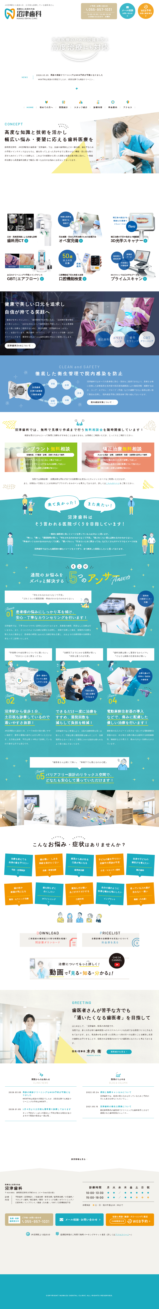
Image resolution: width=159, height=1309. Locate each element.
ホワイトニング (49, 899)
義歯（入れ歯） (141, 899)
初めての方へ (46, 107)
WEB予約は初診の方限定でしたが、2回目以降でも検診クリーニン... (66, 79)
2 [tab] (77, 89)
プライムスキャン (127, 279)
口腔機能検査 (70, 279)
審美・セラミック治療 (19, 899)
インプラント (110, 899)
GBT (24, 279)
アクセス (127, 107)
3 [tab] (82, 89)
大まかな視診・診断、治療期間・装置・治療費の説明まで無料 (122, 455)
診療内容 (98, 107)
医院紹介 (63, 107)
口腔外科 (80, 899)
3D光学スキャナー (127, 241)
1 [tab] (71, 89)
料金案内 (112, 107)
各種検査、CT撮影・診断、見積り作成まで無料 (45, 455)
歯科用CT (15, 241)
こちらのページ (113, 483)
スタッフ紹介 (81, 107)
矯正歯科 (140, 870)
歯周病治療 (79, 870)
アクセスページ (122, 1234)
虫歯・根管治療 (49, 870)
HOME (30, 107)
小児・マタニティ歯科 (110, 870)
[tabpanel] (79, 47)
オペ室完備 (68, 241)
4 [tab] (87, 89)
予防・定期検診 (18, 870)
